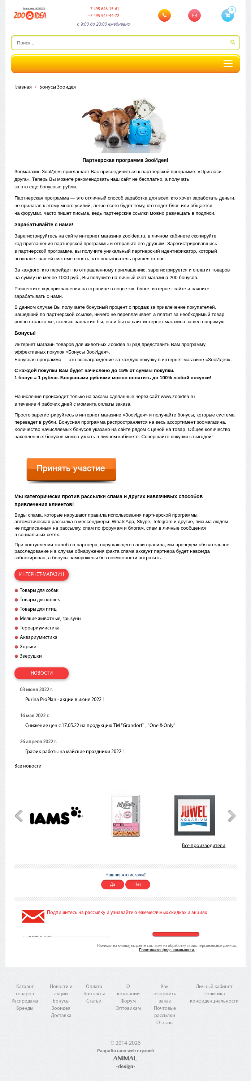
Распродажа (25, 1001)
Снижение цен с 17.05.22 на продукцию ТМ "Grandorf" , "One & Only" (100, 725)
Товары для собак (39, 590)
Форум (128, 1001)
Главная (23, 87)
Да (112, 885)
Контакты (94, 994)
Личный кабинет (214, 987)
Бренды (24, 1008)
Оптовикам (128, 1008)
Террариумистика (40, 628)
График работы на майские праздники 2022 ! (74, 752)
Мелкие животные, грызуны (50, 618)
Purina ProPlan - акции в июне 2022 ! (64, 699)
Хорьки (28, 647)
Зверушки (31, 656)
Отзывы (164, 1023)
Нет (137, 885)
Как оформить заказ (164, 994)
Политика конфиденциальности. (167, 950)
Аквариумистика (38, 637)
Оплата (94, 987)
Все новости (28, 766)
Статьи (93, 1001)
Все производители (203, 846)
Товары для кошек (40, 600)
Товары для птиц (38, 609)
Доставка (61, 1015)
